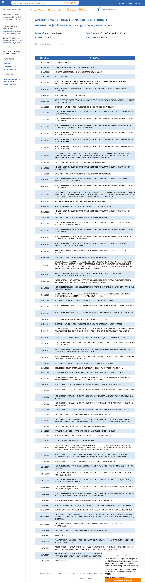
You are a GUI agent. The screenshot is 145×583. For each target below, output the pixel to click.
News (42, 573)
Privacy (121, 573)
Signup (122, 3)
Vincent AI (98, 573)
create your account (12, 33)
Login (129, 3)
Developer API (86, 573)
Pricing (67, 573)
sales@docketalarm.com (12, 31)
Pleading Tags (110, 573)
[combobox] (98, 9)
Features (49, 573)
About (75, 573)
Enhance (59, 573)
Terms (128, 573)
